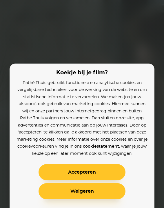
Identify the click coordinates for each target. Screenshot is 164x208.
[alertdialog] (82, 104)
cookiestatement (101, 146)
